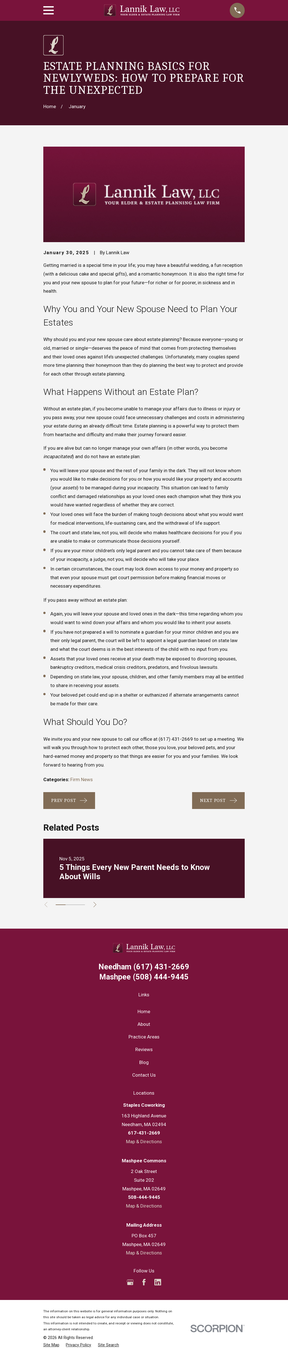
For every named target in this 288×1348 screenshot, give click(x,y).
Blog (144, 1062)
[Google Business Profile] (130, 1282)
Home (144, 1011)
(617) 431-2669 (176, 739)
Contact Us (144, 1075)
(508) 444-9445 (144, 977)
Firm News (81, 779)
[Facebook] (144, 1282)
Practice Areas (144, 1037)
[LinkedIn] (157, 1282)
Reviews (144, 1049)
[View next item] (98, 904)
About (144, 1024)
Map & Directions (144, 1141)
